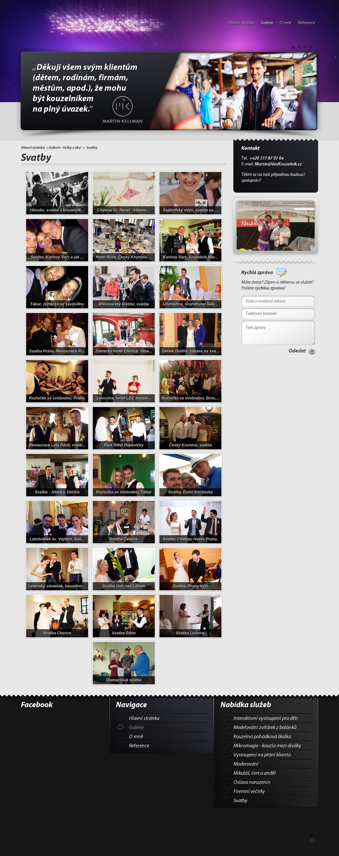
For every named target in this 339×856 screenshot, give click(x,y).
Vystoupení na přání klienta (262, 755)
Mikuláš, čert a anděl (255, 773)
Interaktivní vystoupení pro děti (266, 718)
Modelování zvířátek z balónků (265, 727)
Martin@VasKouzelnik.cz (278, 164)
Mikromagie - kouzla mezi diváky (267, 746)
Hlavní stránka (241, 22)
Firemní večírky (249, 791)
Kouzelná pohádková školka (262, 736)
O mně (285, 22)
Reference (306, 22)
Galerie (267, 22)
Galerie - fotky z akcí (65, 147)
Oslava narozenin (252, 782)
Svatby (240, 800)
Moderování (246, 764)
